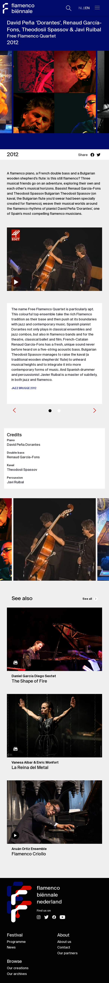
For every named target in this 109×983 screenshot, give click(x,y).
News (11, 947)
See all (87, 599)
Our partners (67, 953)
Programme (16, 942)
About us (64, 942)
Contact (63, 947)
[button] (14, 409)
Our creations (18, 968)
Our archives (17, 974)
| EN (84, 8)
